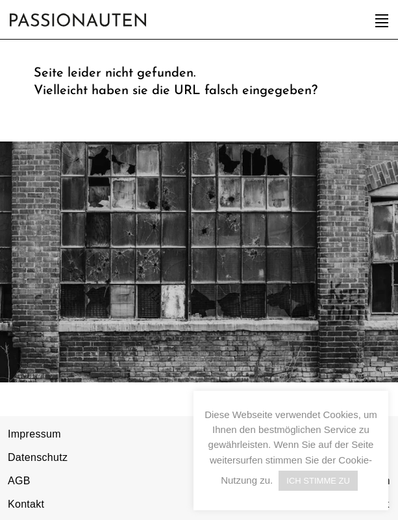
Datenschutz (38, 457)
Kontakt (26, 504)
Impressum (34, 434)
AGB (19, 480)
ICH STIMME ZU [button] (318, 481)
